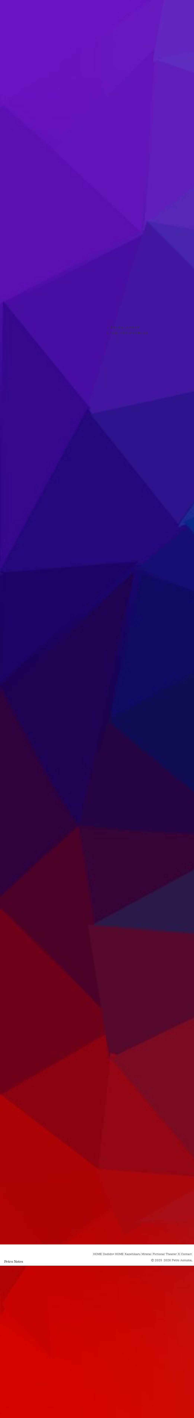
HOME (80, 1290)
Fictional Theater (158, 1290)
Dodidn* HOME (98, 1290)
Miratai (137, 1290)
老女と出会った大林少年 (125, 388)
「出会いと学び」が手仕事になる (129, 394)
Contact (185, 1290)
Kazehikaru (120, 1290)
